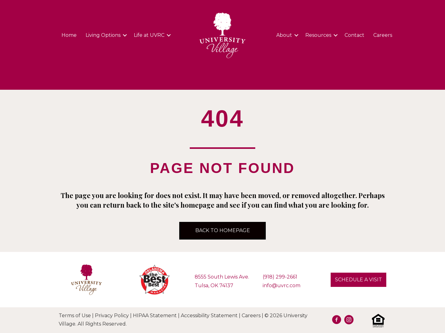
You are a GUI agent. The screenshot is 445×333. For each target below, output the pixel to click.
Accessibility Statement (209, 315)
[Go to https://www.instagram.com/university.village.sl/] (349, 320)
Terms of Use (75, 315)
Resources (318, 35)
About (284, 35)
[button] (125, 35)
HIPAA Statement (155, 315)
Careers (382, 35)
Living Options (103, 35)
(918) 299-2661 (280, 277)
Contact (354, 35)
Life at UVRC (149, 35)
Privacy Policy (112, 315)
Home (69, 35)
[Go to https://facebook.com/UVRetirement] (336, 320)
